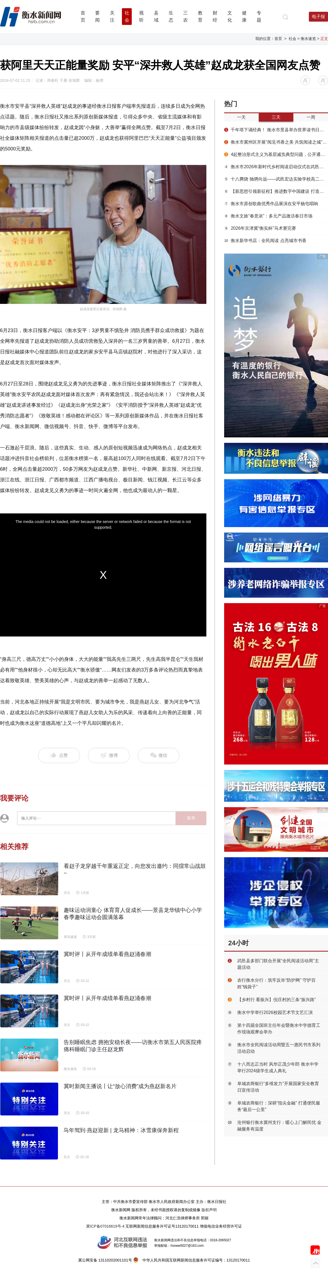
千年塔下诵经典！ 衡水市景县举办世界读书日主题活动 (276, 129)
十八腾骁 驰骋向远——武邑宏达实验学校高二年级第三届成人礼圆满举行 (276, 179)
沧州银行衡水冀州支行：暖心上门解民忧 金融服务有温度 (279, 1125)
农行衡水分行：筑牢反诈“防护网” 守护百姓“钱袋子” (276, 983)
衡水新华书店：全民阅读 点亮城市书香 (265, 240)
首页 (278, 38)
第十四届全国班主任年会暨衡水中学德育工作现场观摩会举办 (278, 1028)
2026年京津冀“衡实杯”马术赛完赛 (260, 228)
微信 (158, 755)
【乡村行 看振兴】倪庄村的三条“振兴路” (276, 999)
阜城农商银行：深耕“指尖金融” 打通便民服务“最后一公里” (278, 1106)
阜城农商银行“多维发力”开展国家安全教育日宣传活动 (278, 1086)
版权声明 (209, 1210)
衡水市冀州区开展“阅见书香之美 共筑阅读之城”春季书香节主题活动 (276, 142)
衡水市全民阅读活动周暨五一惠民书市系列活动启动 (278, 1048)
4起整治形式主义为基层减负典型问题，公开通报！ (276, 154)
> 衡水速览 (306, 38)
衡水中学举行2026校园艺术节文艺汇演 (275, 1012)
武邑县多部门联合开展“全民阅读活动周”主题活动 (278, 964)
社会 (292, 38)
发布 (191, 818)
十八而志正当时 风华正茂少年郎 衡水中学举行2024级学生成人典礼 (277, 1067)
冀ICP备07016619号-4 (105, 1226)
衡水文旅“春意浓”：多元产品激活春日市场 (268, 216)
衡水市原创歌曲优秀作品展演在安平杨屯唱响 (271, 203)
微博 (109, 755)
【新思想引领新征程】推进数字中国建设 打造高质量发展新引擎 (276, 191)
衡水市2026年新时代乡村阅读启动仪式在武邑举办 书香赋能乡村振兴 (276, 166)
